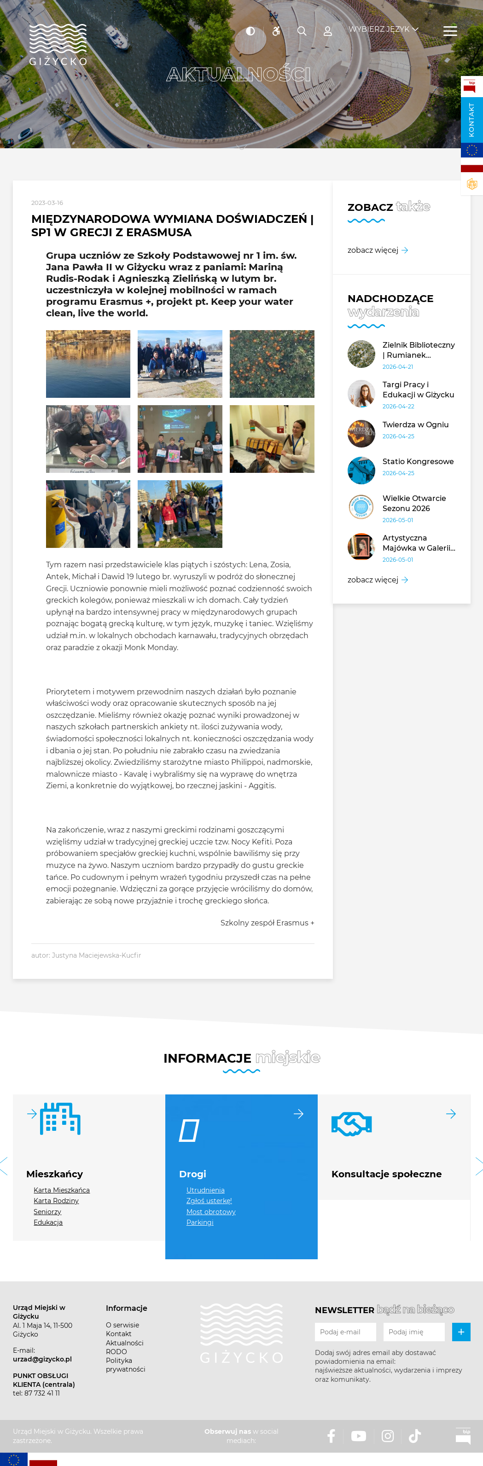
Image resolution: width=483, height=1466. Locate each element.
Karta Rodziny (56, 1201)
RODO (116, 1352)
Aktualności (125, 1343)
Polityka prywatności (125, 1364)
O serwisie (122, 1325)
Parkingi (200, 1222)
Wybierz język (379, 23)
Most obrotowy (211, 1212)
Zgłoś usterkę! (209, 1201)
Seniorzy (47, 1212)
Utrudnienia (205, 1190)
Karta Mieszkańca (62, 1190)
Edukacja (48, 1222)
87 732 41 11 (42, 1393)
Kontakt (471, 120)
